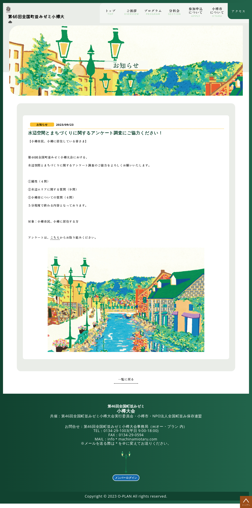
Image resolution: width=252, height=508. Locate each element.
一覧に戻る (126, 383)
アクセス (238, 10)
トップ (110, 10)
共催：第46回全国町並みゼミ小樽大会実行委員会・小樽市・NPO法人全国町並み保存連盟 (126, 416)
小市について (217, 10)
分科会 (174, 10)
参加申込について (196, 10)
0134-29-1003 (116, 435)
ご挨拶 (131, 10)
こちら (65, 242)
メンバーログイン (126, 482)
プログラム (153, 10)
